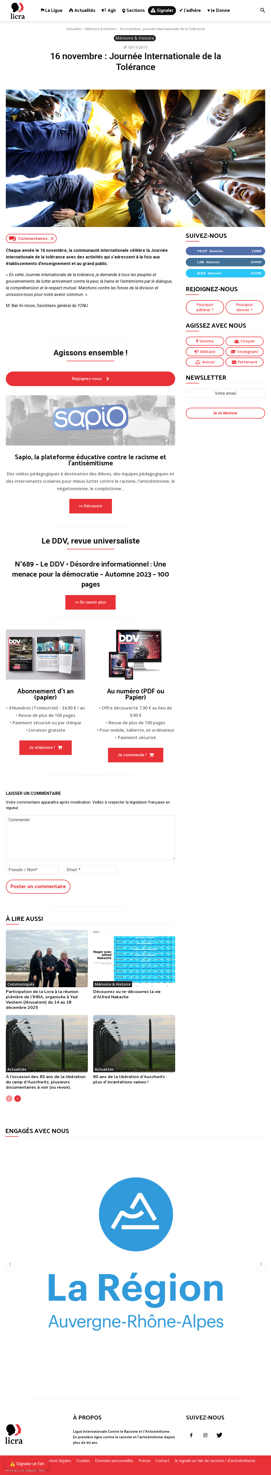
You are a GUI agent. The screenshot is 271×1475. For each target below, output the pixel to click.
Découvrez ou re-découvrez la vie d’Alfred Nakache (127, 994)
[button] (262, 10)
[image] (90, 420)
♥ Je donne (218, 10)
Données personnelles (114, 1461)
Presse (144, 1461)
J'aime (256, 251)
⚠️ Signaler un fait (27, 1463)
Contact (162, 1461)
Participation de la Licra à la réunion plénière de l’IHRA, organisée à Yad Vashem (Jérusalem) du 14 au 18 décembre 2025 (42, 999)
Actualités (74, 28)
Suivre (256, 262)
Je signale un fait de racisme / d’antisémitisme (215, 1461)
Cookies (83, 1461)
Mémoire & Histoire (100, 28)
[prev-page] (9, 1098)
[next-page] (17, 1098)
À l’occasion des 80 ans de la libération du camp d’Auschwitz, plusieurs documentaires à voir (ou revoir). (45, 1082)
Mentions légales (56, 1461)
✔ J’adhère (190, 10)
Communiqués (20, 984)
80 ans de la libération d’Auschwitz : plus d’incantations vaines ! (130, 1079)
